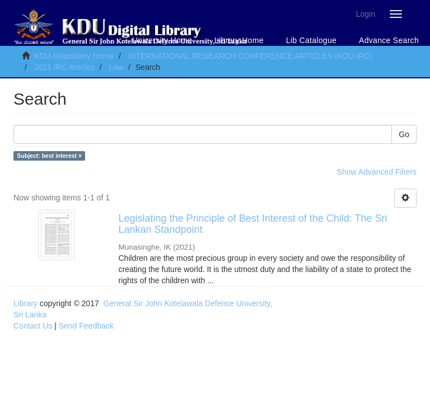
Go (404, 134)
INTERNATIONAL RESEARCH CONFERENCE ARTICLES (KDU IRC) (250, 55)
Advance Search (389, 40)
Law (116, 67)
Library (25, 303)
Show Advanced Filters (377, 171)
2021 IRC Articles (64, 67)
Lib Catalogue (311, 40)
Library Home (239, 40)
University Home (162, 40)
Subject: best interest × (49, 155)
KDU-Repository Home (74, 55)
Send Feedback (86, 325)
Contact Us (32, 325)
